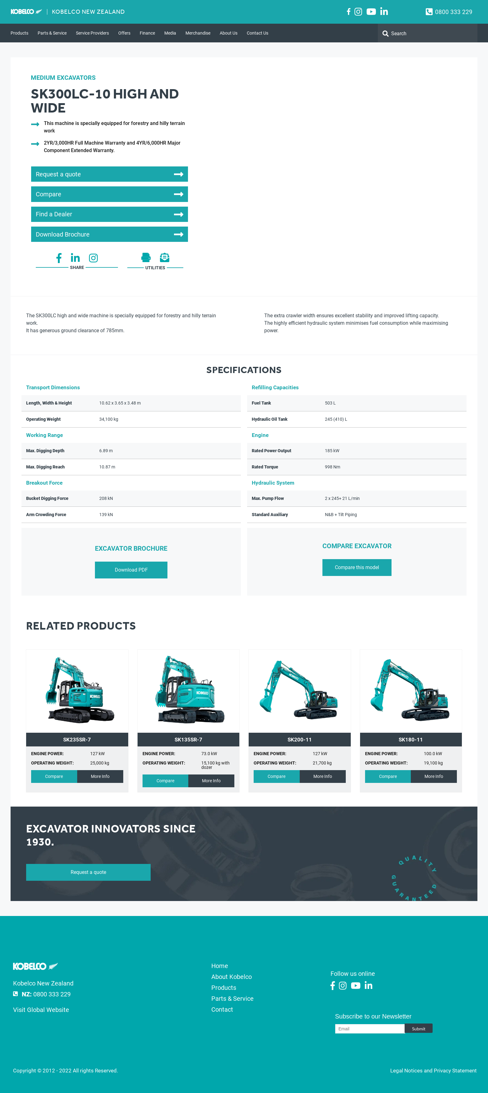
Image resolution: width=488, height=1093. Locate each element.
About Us (228, 33)
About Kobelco (231, 976)
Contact (222, 1009)
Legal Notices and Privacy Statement (433, 1070)
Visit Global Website (41, 1010)
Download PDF (131, 570)
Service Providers (92, 33)
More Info (100, 776)
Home (219, 966)
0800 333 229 (453, 12)
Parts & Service (52, 33)
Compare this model (357, 567)
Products (19, 33)
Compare (54, 776)
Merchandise (197, 33)
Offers (124, 33)
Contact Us (257, 33)
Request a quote (88, 872)
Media (170, 33)
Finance (147, 33)
